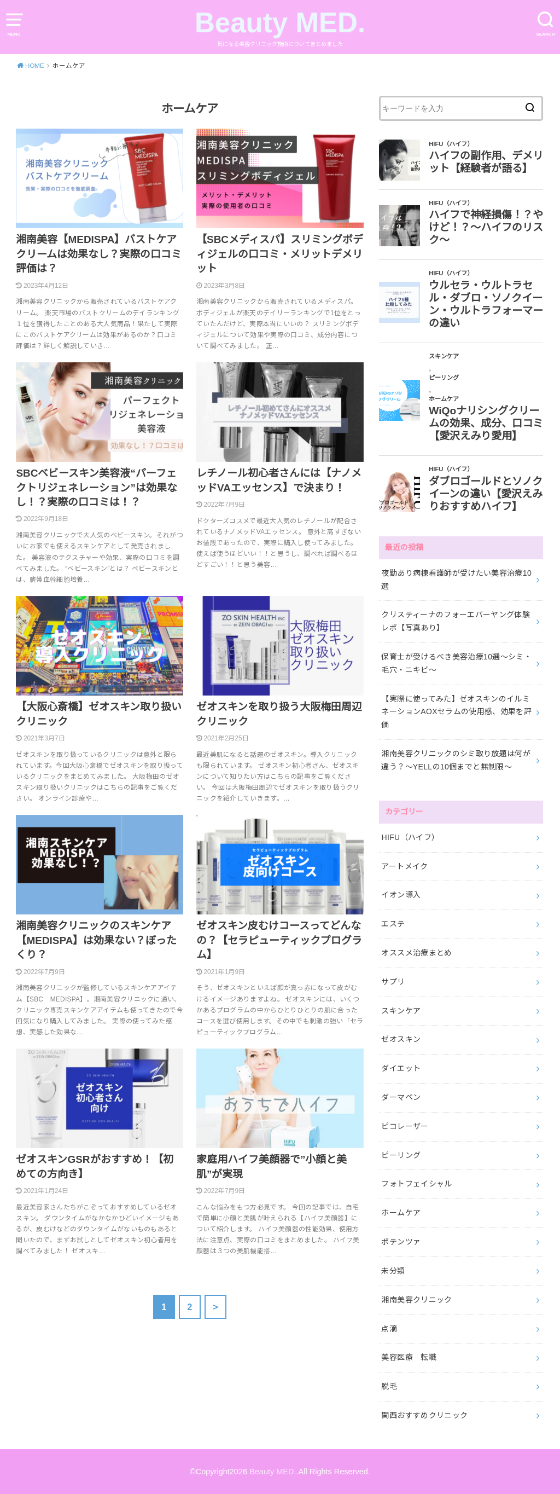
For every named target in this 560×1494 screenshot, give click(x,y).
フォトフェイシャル (416, 1183)
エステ (393, 923)
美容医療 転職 (408, 1357)
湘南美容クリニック (416, 1299)
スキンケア (401, 1010)
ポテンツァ (401, 1241)
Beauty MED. (280, 22)
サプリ (393, 981)
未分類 (393, 1270)
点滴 (389, 1328)
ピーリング (401, 1155)
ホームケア (401, 1212)
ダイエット (401, 1068)
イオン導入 (401, 894)
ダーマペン (401, 1097)
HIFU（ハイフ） (410, 837)
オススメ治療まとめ (416, 952)
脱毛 (389, 1386)
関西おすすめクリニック (424, 1415)
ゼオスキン (401, 1039)
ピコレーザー (404, 1126)
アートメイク (404, 866)
